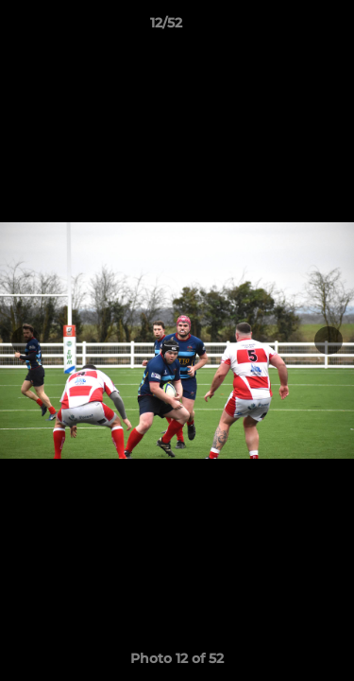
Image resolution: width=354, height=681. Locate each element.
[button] (286, 27)
